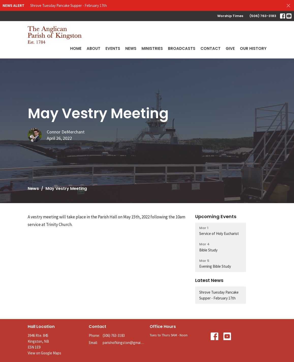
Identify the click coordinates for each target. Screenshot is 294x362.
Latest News (209, 280)
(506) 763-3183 (263, 15)
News (130, 48)
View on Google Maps (44, 353)
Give (230, 48)
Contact (210, 48)
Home (76, 48)
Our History (253, 48)
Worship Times (230, 15)
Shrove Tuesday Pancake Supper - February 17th (68, 5)
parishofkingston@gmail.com (124, 342)
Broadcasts (181, 48)
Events (112, 48)
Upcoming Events (215, 216)
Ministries (152, 48)
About (93, 48)
